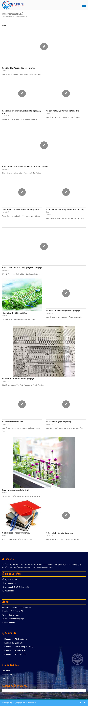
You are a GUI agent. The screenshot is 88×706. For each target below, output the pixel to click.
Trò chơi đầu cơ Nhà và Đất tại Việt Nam (14, 313)
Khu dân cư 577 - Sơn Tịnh (15, 654)
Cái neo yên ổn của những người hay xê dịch (15, 489)
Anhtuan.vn (32, 702)
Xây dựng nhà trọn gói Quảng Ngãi (16, 607)
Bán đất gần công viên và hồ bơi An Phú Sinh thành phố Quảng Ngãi (21, 112)
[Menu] (82, 5)
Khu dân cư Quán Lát (13, 643)
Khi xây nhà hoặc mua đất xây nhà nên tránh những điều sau (20, 209)
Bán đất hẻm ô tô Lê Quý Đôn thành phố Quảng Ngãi (62, 110)
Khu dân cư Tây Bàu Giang (15, 639)
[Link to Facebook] (80, 703)
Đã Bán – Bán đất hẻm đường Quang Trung (59, 532)
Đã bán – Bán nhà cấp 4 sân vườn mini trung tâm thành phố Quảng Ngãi (25, 166)
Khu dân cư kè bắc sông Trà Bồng (18, 647)
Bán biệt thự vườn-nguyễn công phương (58, 421)
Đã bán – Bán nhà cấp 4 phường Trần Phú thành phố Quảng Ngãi (65, 210)
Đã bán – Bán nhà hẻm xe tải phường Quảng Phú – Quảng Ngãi (22, 267)
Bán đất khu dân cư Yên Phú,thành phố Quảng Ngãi (18, 378)
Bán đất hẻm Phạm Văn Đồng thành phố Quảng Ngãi (18, 67)
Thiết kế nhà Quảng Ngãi (12, 611)
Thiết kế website (8, 622)
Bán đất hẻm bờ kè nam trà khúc (12, 421)
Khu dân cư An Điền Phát (15, 650)
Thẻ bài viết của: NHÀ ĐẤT (13, 14)
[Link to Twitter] (84, 703)
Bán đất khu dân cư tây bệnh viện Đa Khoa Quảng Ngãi (63, 310)
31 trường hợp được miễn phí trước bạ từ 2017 (16, 532)
